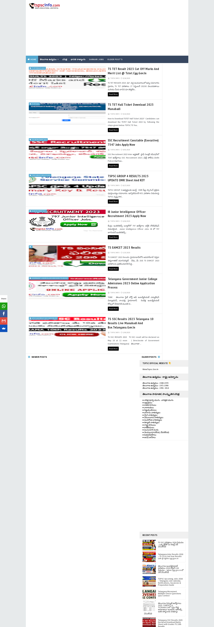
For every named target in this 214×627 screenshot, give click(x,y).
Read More (66, 82)
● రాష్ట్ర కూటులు (149, 119)
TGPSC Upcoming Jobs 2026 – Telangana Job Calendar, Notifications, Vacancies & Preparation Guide (170, 276)
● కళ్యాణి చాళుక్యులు (151, 117)
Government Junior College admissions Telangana (41, 246)
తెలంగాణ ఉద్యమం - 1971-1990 (155, 80)
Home (33, 51)
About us (140, 465)
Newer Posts (39, 308)
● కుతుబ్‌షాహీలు (149, 129)
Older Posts (126, 308)
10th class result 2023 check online (44, 278)
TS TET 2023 (35, 92)
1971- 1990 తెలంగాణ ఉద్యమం (155, 408)
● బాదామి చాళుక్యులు (151, 107)
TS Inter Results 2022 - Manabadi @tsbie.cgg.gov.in (105, 454)
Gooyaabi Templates (80, 623)
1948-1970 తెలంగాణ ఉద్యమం (155, 403)
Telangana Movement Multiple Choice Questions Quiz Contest (169, 288)
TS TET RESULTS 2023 (38, 59)
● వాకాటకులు (148, 102)
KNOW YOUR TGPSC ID (93, 508)
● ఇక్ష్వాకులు (147, 97)
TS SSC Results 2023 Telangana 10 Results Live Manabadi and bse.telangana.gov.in (92, 280)
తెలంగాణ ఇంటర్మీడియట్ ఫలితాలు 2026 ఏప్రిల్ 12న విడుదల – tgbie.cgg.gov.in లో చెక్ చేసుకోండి (170, 264)
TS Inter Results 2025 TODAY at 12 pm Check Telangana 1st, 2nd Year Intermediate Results (170, 330)
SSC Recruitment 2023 (39, 120)
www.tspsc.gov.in (150, 64)
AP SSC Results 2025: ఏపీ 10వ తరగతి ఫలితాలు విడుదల (171, 341)
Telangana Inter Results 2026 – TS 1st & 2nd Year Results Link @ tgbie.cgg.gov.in (170, 251)
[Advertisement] (133, 24)
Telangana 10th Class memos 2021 (98, 434)
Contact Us (141, 470)
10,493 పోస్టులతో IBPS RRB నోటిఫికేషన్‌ (99, 479)
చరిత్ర (64, 51)
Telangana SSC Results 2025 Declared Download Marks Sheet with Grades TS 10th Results (170, 318)
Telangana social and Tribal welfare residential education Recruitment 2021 (103, 472)
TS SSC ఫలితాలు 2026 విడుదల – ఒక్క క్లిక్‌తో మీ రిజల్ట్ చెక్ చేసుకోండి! (171, 239)
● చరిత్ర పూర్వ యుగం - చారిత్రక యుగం (158, 95)
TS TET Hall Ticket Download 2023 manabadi (90, 92)
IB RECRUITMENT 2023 (39, 185)
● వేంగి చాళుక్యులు (150, 110)
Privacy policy (142, 474)
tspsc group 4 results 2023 (41, 152)
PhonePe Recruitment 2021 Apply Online (101, 496)
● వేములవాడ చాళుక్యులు (153, 112)
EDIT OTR (87, 517)
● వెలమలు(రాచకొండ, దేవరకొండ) (156, 127)
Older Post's (115, 51)
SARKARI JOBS (96, 51)
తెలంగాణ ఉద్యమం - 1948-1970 (155, 78)
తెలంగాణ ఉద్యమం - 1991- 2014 (156, 82)
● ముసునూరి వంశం (150, 124)
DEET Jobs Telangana (92, 447)
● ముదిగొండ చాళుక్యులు (152, 115)
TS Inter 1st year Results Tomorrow (98, 428)
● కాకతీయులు (148, 122)
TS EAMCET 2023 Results (77, 218)
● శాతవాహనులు (149, 100)
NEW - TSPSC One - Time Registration (99, 513)
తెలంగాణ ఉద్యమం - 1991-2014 (156, 413)
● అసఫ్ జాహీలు (149, 132)
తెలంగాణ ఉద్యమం (48, 51)
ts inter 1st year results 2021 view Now (100, 441)
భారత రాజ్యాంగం (78, 51)
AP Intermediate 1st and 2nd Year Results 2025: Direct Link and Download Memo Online (171, 354)
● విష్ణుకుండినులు (150, 104)
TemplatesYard (50, 623)
